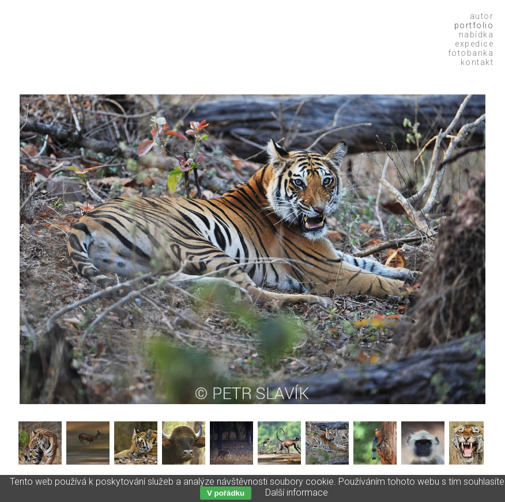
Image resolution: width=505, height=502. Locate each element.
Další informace (296, 492)
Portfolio (474, 25)
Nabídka (476, 34)
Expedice (474, 43)
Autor (482, 16)
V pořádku (225, 493)
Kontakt (477, 62)
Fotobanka (471, 53)
